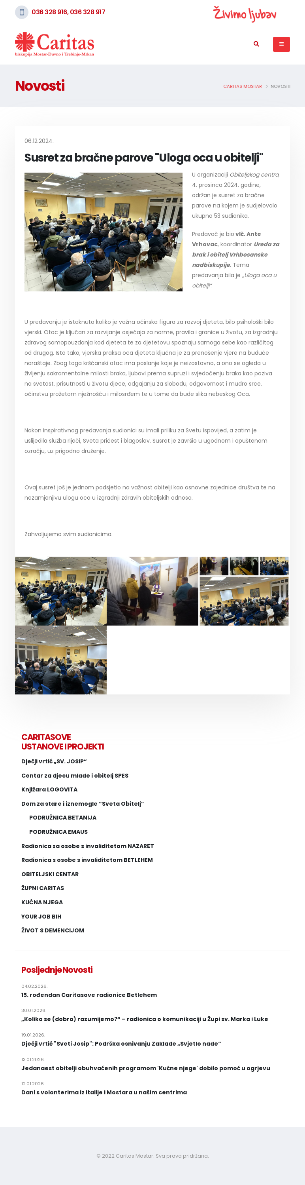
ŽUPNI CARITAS (42, 888)
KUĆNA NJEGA (42, 902)
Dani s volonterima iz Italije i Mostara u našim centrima (104, 1092)
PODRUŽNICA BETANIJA (62, 818)
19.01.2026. (33, 1035)
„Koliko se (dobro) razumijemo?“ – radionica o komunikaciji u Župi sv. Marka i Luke (144, 1019)
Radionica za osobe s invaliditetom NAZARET (87, 846)
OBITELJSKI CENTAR (50, 874)
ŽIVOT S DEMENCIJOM (52, 930)
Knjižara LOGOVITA (49, 789)
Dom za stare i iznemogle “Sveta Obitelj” (82, 804)
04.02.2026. (34, 986)
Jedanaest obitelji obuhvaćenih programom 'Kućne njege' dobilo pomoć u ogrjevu (145, 1068)
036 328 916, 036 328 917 (68, 12)
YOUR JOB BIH (41, 917)
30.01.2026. (33, 1010)
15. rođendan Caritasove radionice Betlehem (89, 995)
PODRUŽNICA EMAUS (58, 832)
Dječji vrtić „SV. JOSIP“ (54, 761)
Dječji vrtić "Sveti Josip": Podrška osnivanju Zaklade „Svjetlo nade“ (121, 1044)
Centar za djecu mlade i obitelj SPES (74, 776)
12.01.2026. (33, 1083)
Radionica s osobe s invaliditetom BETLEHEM (87, 860)
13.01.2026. (33, 1059)
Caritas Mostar (246, 86)
